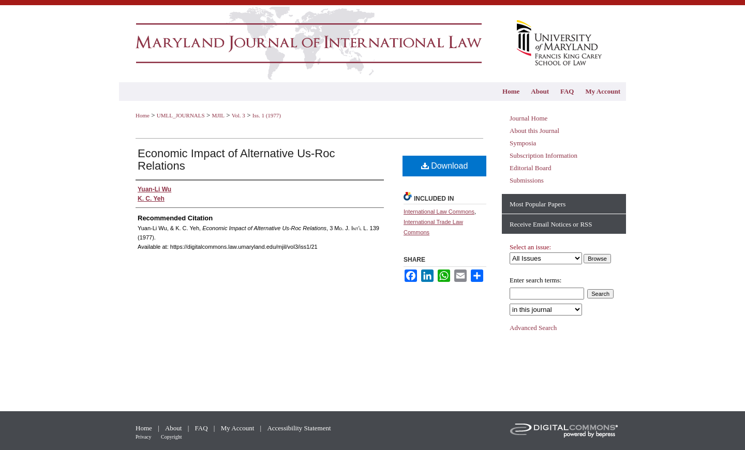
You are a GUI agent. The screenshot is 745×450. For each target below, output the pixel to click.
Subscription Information (543, 155)
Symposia (523, 143)
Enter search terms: (535, 280)
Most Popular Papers (537, 204)
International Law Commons (439, 211)
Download (444, 165)
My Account (238, 428)
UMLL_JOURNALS (181, 115)
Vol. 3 (238, 115)
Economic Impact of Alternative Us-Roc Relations (236, 159)
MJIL (218, 115)
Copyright (171, 437)
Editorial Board (531, 168)
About (174, 428)
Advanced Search (533, 328)
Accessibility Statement (299, 428)
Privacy (144, 437)
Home (143, 115)
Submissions (527, 180)
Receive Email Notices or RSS (551, 224)
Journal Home (528, 118)
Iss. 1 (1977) (266, 115)
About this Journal (534, 130)
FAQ (202, 428)
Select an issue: (530, 247)
